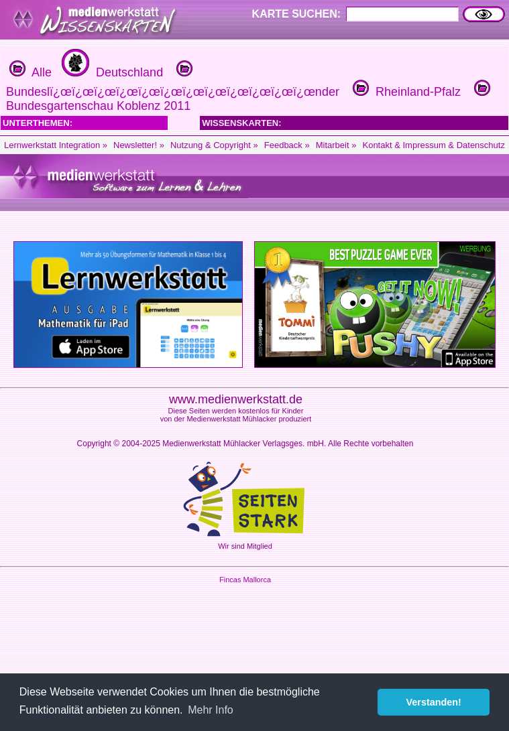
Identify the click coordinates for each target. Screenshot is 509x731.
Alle (30, 72)
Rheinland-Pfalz (405, 91)
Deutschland (110, 72)
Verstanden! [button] (433, 702)
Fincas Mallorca (245, 580)
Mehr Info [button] (210, 710)
